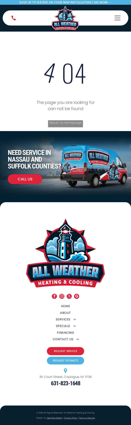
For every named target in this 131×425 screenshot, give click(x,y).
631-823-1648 (65, 383)
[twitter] (69, 297)
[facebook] (54, 297)
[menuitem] (65, 306)
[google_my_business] (76, 297)
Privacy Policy (70, 417)
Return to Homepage (66, 122)
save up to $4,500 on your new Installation (55, 2)
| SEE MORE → (102, 2)
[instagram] (61, 297)
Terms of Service (87, 417)
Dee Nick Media (54, 417)
